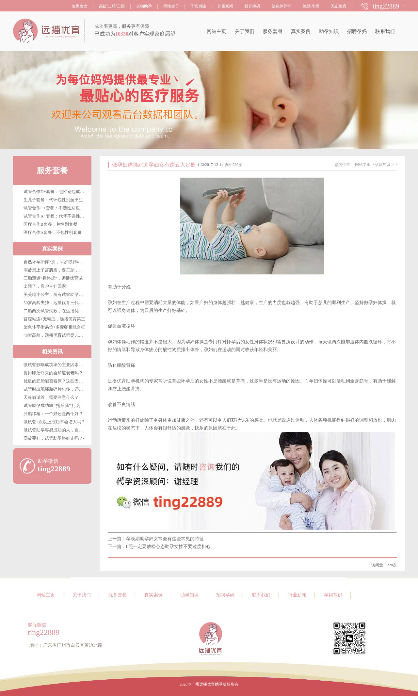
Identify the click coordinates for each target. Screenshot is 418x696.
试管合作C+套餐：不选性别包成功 (56, 207)
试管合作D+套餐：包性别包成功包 (56, 191)
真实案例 (301, 31)
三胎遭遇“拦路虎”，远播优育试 (53, 278)
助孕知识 (329, 31)
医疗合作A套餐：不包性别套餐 (53, 232)
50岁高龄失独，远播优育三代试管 (55, 302)
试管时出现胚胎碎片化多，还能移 (55, 389)
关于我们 (244, 31)
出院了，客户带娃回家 (45, 286)
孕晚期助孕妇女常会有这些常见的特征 (165, 538)
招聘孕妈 (357, 31)
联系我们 (385, 31)
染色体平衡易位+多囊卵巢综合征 (54, 327)
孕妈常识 (382, 164)
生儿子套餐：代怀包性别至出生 (53, 199)
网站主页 (216, 31)
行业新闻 (297, 594)
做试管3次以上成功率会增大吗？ (54, 421)
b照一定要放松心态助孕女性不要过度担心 (168, 546)
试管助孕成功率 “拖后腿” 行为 (52, 405)
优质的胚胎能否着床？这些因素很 (55, 381)
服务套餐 (272, 31)
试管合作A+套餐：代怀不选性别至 (56, 216)
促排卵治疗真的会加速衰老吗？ (53, 372)
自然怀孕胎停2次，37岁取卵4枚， (55, 261)
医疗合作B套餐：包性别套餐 (50, 224)
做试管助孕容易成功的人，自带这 (55, 430)
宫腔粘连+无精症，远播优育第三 (54, 318)
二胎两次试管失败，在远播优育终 (55, 310)
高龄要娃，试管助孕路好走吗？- (54, 438)
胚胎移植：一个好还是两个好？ (53, 413)
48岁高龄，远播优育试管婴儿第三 (55, 335)
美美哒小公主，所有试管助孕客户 (55, 294)
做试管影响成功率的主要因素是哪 (55, 364)
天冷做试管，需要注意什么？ (51, 397)
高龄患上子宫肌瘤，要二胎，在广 (55, 269)
